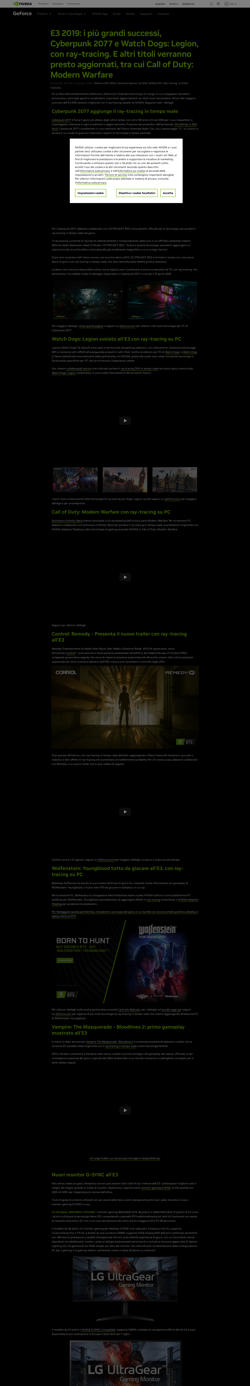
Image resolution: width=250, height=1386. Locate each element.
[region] (126, 171)
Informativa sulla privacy (95, 170)
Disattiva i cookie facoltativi (137, 193)
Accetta (168, 193)
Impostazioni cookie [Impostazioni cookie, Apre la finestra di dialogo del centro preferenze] (91, 193)
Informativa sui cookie (131, 170)
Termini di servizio (116, 174)
